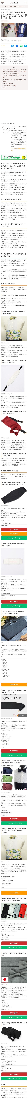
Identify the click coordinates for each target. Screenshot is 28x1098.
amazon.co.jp (6, 342)
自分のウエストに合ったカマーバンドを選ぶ (14, 295)
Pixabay (4, 39)
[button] (17, 46)
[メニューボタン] (2, 2)
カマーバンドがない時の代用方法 (10, 73)
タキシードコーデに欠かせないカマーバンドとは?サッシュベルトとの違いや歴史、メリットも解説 (13, 166)
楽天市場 (5, 921)
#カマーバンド (5, 21)
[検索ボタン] (25, 2)
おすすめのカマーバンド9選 (9, 85)
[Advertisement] (14, 108)
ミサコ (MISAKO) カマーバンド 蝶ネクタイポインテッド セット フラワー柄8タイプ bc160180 (14, 831)
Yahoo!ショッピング (7, 393)
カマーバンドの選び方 (8, 83)
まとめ (4, 88)
